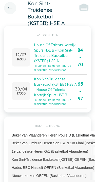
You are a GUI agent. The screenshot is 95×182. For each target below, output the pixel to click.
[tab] (50, 151)
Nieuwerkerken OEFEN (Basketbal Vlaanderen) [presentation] (49, 176)
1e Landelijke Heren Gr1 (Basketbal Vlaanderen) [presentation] (50, 151)
